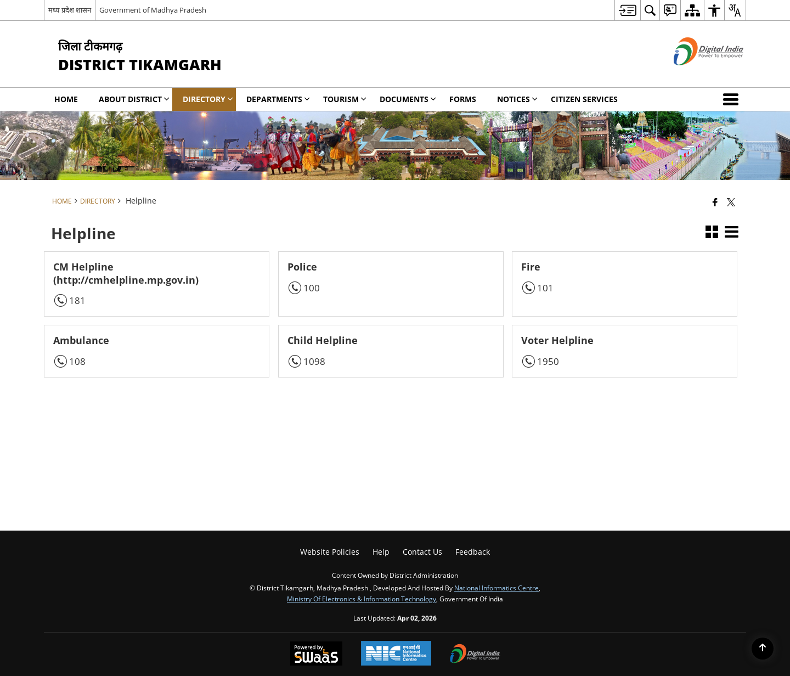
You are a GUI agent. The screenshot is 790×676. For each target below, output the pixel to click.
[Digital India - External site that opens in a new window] (695, 74)
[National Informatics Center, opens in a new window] (396, 654)
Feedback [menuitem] (472, 552)
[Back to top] (763, 649)
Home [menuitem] (66, 99)
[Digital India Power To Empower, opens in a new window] (475, 654)
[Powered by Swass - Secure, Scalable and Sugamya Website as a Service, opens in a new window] (316, 654)
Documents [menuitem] (408, 99)
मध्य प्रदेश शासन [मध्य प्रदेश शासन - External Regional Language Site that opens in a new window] (69, 10)
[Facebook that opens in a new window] (715, 202)
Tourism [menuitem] (344, 99)
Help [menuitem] (381, 552)
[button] (733, 99)
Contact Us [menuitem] (422, 552)
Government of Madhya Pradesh (152, 10)
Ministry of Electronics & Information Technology (361, 598)
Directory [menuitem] (208, 99)
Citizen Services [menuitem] (584, 99)
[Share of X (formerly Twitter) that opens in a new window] (731, 202)
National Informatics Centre (496, 587)
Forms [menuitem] (462, 99)
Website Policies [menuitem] (329, 552)
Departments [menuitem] (278, 99)
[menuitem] (627, 10)
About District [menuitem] (134, 99)
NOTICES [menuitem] (517, 99)
